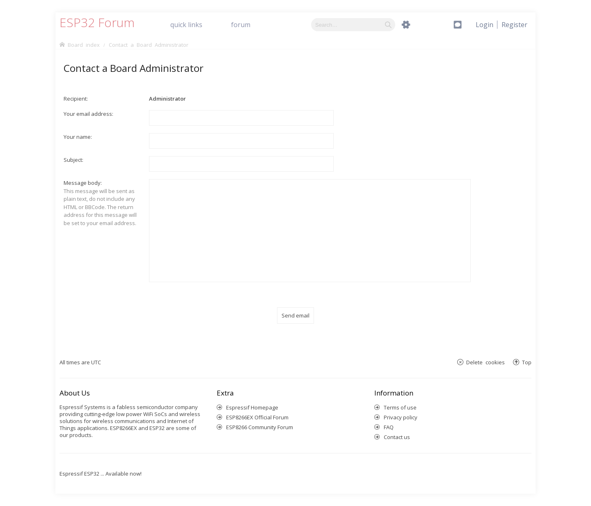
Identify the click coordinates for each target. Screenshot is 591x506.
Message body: (83, 182)
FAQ (389, 427)
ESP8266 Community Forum (259, 427)
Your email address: (88, 113)
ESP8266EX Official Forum (257, 417)
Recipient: (76, 98)
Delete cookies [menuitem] (485, 362)
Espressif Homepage (252, 407)
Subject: (73, 159)
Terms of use (400, 407)
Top (526, 362)
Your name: (78, 136)
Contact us (397, 437)
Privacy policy (400, 417)
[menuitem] (514, 24)
